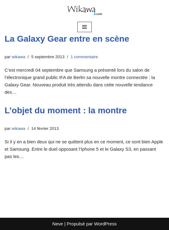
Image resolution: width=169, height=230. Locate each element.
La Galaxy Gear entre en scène (67, 38)
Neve (57, 223)
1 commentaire (84, 57)
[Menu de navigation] (84, 27)
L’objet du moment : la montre (66, 110)
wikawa (18, 57)
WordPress (105, 223)
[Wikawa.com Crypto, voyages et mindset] (84, 10)
